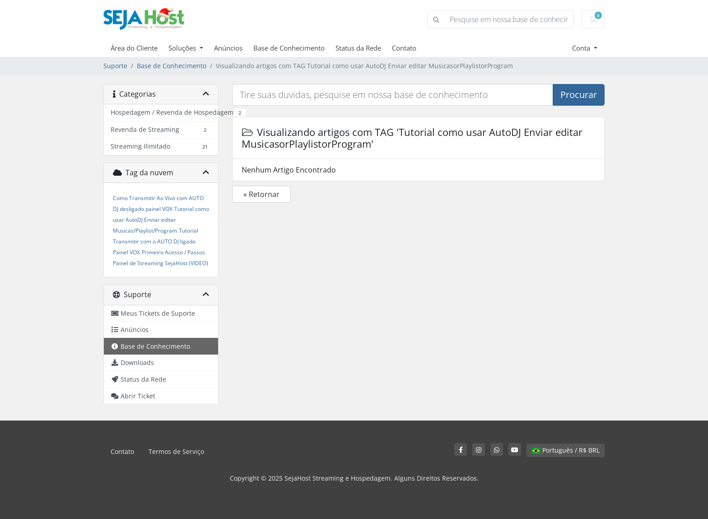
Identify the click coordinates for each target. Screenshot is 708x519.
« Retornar (261, 194)
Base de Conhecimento (289, 47)
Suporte (115, 65)
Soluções (183, 47)
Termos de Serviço (176, 451)
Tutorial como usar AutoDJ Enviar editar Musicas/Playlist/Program (161, 219)
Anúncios (228, 47)
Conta (582, 47)
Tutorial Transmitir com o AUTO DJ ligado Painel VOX (155, 241)
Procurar (578, 95)
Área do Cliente (134, 47)
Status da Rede (358, 47)
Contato (404, 47)
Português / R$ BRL (565, 450)
